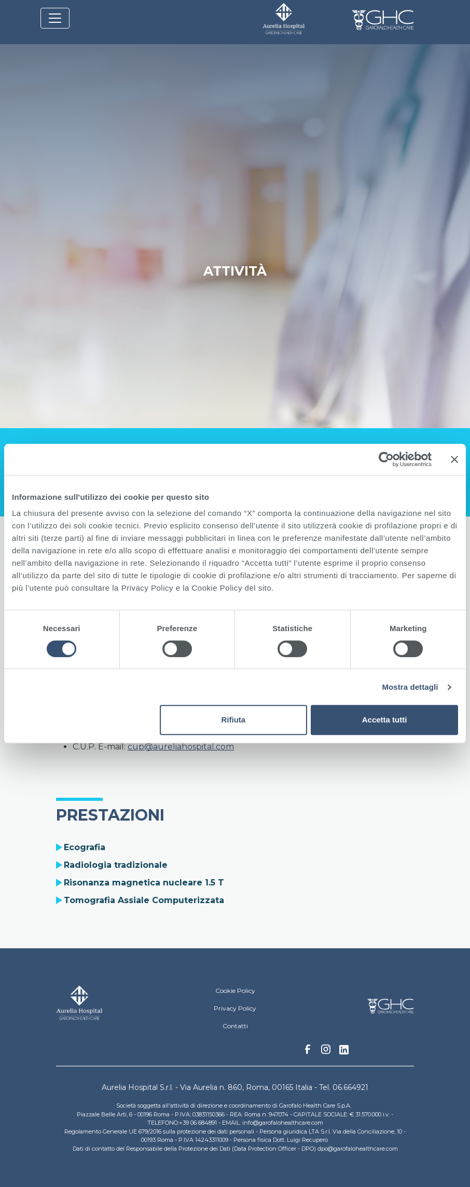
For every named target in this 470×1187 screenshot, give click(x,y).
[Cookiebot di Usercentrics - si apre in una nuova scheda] (386, 459)
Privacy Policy (235, 1008)
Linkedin (344, 1052)
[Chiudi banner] (454, 459)
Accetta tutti (384, 719)
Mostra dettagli (410, 687)
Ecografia (84, 847)
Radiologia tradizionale (116, 865)
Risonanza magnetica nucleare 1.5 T (144, 883)
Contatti (235, 1026)
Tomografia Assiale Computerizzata (144, 900)
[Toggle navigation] (55, 18)
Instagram (326, 1052)
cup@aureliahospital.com (181, 747)
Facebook (307, 1052)
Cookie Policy (235, 990)
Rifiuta (233, 719)
